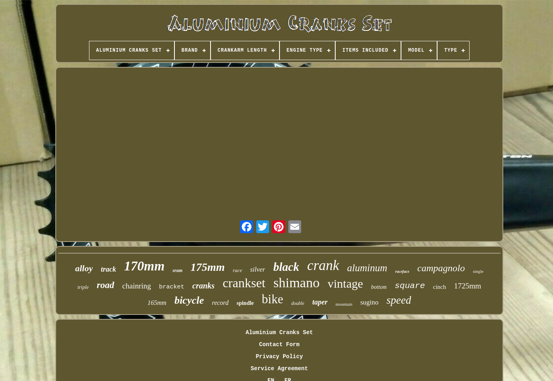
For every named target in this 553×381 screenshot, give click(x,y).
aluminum (367, 267)
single (478, 271)
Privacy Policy (279, 356)
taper (320, 302)
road (105, 285)
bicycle (189, 300)
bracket (171, 287)
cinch (439, 287)
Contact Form (279, 344)
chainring (136, 286)
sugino (369, 302)
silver (257, 269)
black (286, 266)
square (410, 285)
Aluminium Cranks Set (279, 332)
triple (83, 287)
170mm (144, 266)
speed (399, 300)
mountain (344, 304)
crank (323, 265)
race (237, 270)
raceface (402, 271)
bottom (379, 287)
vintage (345, 283)
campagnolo (441, 268)
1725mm (467, 286)
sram (177, 270)
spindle (245, 303)
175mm (207, 267)
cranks (203, 285)
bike (272, 299)
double (297, 303)
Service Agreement (279, 368)
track (108, 269)
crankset (244, 283)
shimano (296, 282)
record (220, 302)
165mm (157, 302)
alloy (84, 268)
